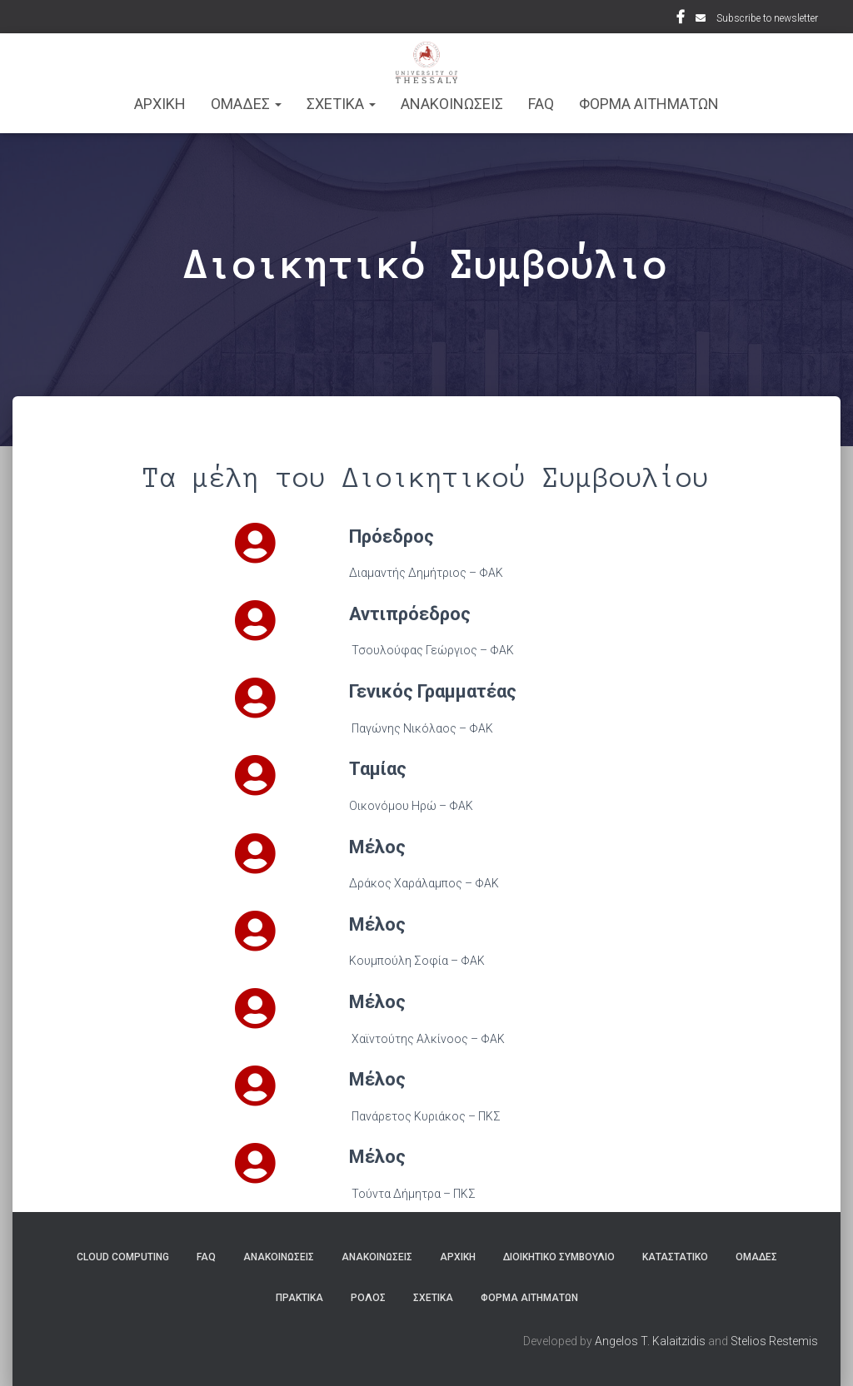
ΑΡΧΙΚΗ (160, 103)
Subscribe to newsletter (767, 18)
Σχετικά (433, 1298)
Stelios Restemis (774, 1341)
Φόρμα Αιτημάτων (649, 103)
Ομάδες (756, 1257)
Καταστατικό (675, 1257)
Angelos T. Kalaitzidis (650, 1341)
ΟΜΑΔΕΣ (246, 103)
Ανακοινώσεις (278, 1257)
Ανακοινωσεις (452, 103)
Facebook (680, 19)
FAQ (541, 103)
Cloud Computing (123, 1257)
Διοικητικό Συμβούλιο (559, 1257)
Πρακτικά (299, 1298)
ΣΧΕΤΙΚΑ (341, 103)
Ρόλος (368, 1298)
